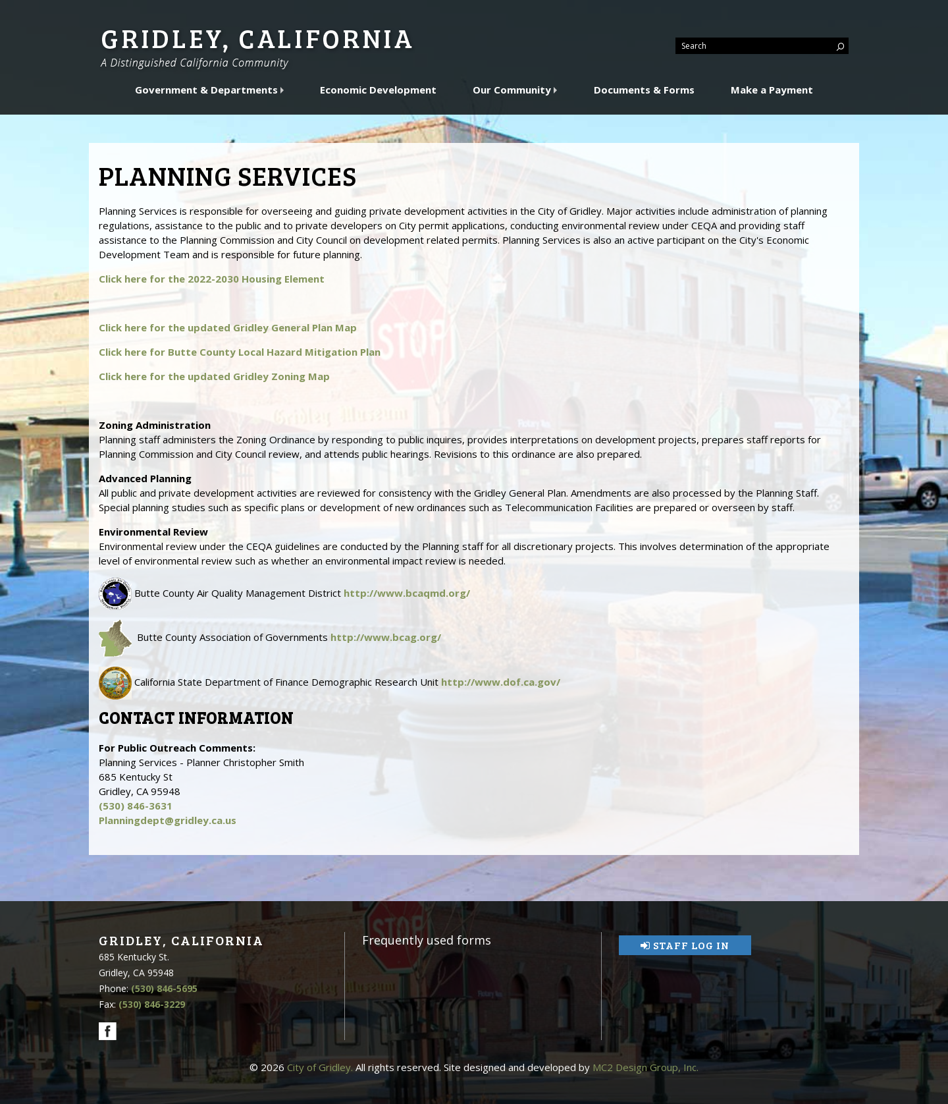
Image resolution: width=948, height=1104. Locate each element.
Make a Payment (772, 89)
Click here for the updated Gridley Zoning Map (214, 376)
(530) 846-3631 (135, 805)
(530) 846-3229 (151, 1004)
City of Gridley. (320, 1067)
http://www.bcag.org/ (385, 637)
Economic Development (378, 89)
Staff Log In (685, 945)
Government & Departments (207, 89)
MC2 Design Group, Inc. (645, 1067)
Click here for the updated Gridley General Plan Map (228, 327)
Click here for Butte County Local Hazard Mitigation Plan (240, 351)
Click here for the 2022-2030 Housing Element (212, 278)
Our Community (513, 89)
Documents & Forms (644, 89)
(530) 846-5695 (164, 988)
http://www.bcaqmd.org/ (407, 592)
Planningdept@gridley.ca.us (167, 820)
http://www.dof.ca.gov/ (500, 681)
